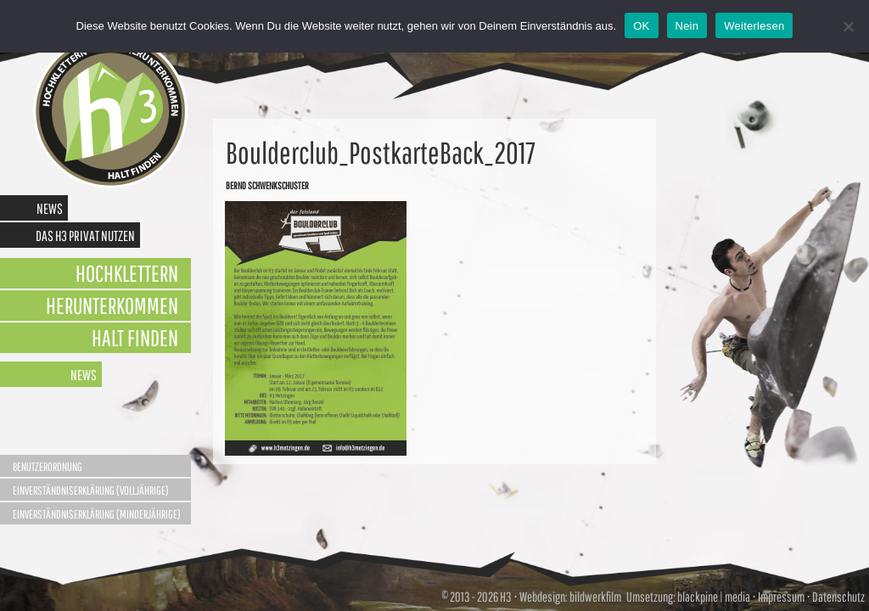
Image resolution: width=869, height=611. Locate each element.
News (49, 208)
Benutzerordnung (47, 467)
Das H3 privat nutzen (85, 235)
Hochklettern (127, 273)
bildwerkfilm (595, 596)
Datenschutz (838, 596)
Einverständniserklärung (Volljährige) (91, 490)
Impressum (781, 596)
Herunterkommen (112, 305)
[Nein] (847, 26)
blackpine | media (713, 596)
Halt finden (135, 337)
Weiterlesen (754, 26)
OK (641, 26)
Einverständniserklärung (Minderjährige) (97, 514)
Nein (687, 26)
